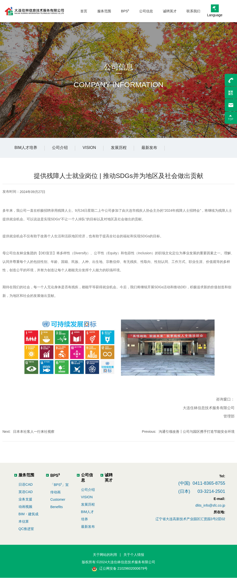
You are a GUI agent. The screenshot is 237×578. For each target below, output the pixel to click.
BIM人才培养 (26, 147)
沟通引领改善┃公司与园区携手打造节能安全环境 (197, 432)
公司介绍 (60, 147)
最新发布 (149, 147)
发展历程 (119, 147)
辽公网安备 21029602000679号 (123, 568)
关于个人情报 (133, 555)
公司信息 (118, 67)
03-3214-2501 (211, 491)
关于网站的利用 (105, 555)
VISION (89, 147)
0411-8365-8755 (209, 483)
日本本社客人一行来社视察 (33, 432)
